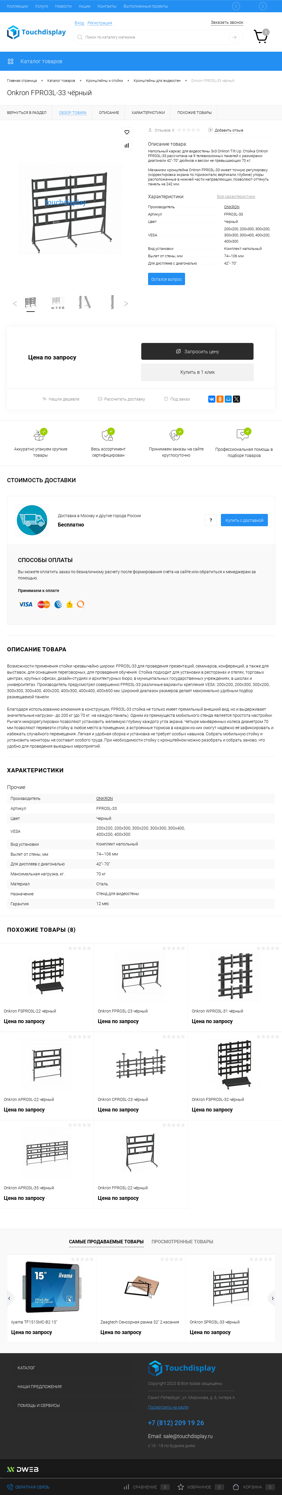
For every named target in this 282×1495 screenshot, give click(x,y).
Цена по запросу (52, 358)
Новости (63, 6)
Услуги (41, 6)
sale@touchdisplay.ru (188, 1437)
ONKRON (231, 207)
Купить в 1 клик (197, 373)
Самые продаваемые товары (106, 1242)
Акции (84, 6)
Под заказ (177, 399)
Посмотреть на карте (168, 1408)
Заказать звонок (227, 22)
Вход (79, 23)
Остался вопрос (166, 279)
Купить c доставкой (244, 521)
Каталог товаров (34, 61)
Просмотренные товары (182, 1242)
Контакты (107, 6)
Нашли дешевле (60, 399)
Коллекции (17, 6)
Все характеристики (236, 196)
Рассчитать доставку (121, 400)
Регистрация (100, 23)
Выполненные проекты (146, 6)
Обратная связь (28, 1487)
